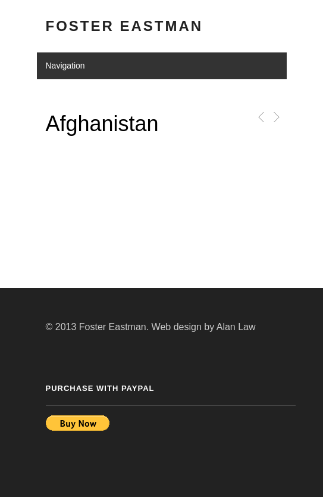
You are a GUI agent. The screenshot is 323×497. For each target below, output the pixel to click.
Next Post (276, 117)
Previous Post (259, 117)
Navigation (65, 65)
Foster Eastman (124, 26)
